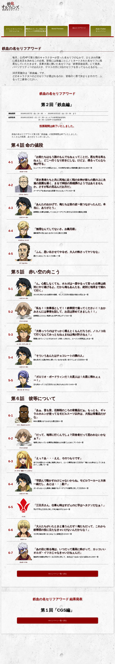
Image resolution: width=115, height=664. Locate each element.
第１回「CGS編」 (57, 610)
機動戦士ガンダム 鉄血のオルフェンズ (11, 6)
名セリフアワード (79, 28)
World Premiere (57, 29)
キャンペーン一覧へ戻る (57, 574)
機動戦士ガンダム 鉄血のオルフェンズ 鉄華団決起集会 (36, 30)
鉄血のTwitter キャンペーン (101, 30)
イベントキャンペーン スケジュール (14, 30)
